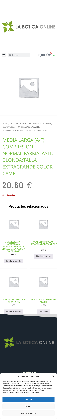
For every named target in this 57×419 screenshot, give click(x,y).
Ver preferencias (28, 413)
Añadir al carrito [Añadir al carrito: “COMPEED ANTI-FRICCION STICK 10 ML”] (13, 311)
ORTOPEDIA (15, 123)
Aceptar (28, 399)
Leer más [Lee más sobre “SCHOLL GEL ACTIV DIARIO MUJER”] (43, 311)
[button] (53, 376)
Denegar (28, 406)
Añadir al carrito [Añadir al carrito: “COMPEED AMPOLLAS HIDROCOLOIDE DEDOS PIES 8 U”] (43, 256)
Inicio (5, 123)
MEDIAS (27, 123)
